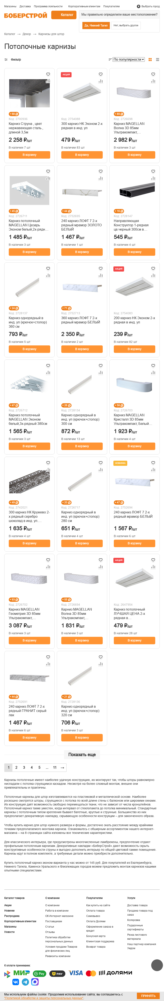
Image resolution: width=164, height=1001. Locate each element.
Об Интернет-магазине (59, 916)
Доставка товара (137, 905)
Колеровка (133, 920)
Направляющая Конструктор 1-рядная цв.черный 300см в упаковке (131, 225)
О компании (52, 905)
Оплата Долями (95, 921)
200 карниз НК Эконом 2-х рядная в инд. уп (134, 320)
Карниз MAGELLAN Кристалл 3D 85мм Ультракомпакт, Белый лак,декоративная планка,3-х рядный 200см (134, 419)
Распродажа (11, 916)
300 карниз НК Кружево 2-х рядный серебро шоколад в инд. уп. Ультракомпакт (29, 516)
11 (55, 767)
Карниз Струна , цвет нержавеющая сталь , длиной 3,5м (26, 128)
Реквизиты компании (57, 956)
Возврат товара (95, 946)
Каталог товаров (14, 898)
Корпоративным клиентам (20, 921)
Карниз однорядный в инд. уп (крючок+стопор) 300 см (80, 419)
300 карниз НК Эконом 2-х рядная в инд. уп (81, 126)
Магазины (10, 926)
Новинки (9, 910)
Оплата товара (95, 910)
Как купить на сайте (98, 905)
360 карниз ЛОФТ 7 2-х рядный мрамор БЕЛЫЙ (80, 320)
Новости (9, 932)
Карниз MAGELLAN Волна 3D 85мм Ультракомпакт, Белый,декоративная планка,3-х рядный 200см (81, 614)
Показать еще (82, 754)
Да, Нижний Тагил (96, 25)
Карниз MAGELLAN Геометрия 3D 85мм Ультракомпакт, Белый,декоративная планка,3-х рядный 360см (29, 614)
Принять (148, 996)
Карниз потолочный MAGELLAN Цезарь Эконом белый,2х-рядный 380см (29, 225)
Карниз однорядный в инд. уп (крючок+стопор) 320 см (80, 711)
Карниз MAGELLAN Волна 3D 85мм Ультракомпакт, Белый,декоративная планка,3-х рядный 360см (134, 128)
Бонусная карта (95, 936)
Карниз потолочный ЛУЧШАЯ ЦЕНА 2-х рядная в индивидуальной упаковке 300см (129, 614)
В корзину (29, 154)
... (47, 767)
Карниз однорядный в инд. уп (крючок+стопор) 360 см (28, 322)
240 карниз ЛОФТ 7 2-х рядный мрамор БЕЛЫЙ (133, 514)
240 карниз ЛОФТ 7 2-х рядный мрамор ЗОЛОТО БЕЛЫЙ (81, 225)
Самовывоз (93, 916)
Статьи (49, 926)
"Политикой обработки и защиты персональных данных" (43, 998)
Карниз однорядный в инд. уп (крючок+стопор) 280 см (80, 516)
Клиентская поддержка (100, 941)
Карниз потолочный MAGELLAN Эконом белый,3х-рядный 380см (28, 419)
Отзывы (50, 932)
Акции (8, 905)
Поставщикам (53, 921)
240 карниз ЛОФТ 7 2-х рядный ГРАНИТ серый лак (27, 711)
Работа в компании (57, 910)
